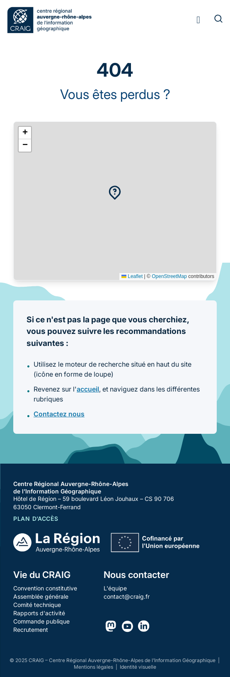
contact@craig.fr (127, 596)
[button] (115, 192)
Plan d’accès (35, 518)
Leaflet (132, 276)
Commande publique (41, 621)
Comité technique (37, 604)
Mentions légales (94, 667)
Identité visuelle (138, 667)
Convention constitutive (45, 588)
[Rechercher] (213, 20)
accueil (88, 389)
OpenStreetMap (169, 276)
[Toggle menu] (198, 20)
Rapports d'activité (39, 613)
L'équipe (115, 588)
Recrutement (30, 629)
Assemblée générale (40, 596)
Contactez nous (59, 414)
